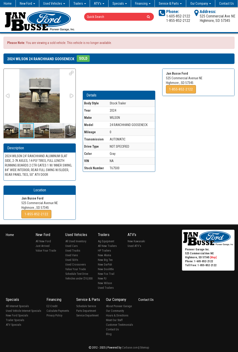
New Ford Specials (17, 315)
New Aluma (104, 255)
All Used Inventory (75, 241)
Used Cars (71, 246)
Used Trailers (106, 287)
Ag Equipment (106, 241)
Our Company (200, 3)
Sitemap (144, 347)
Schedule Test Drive (76, 274)
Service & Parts (170, 3)
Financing (143, 3)
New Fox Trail (106, 274)
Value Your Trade (46, 250)
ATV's (99, 3)
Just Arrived (43, 246)
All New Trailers (107, 246)
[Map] (213, 257)
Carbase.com (130, 347)
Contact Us (226, 3)
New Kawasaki (136, 241)
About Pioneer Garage (119, 306)
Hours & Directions (117, 315)
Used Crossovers (75, 264)
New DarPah (105, 264)
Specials (119, 3)
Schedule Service (86, 306)
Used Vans (71, 255)
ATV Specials (13, 324)
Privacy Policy (54, 315)
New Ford (27, 3)
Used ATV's (134, 246)
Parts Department (86, 310)
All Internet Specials (17, 306)
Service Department (87, 315)
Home (8, 3)
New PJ (102, 278)
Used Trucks (72, 250)
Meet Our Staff (114, 320)
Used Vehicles (54, 3)
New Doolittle (106, 269)
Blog (109, 334)
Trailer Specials (15, 320)
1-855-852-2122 (36, 214)
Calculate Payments (57, 310)
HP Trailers (104, 250)
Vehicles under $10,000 (79, 278)
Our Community (115, 310)
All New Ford (43, 241)
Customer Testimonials (119, 324)
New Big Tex (105, 260)
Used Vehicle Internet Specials (23, 310)
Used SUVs (71, 260)
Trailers (79, 3)
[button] (71, 73)
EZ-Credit (51, 306)
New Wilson (105, 283)
